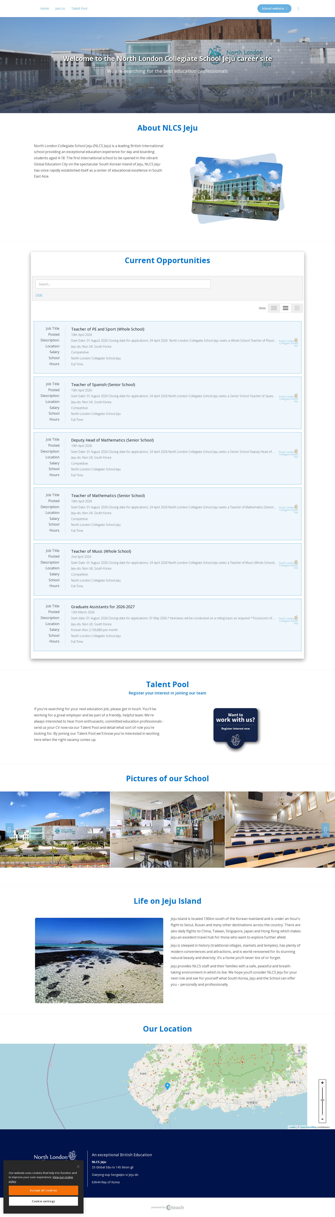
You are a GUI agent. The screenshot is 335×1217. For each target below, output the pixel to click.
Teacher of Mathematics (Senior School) (108, 495)
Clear (39, 295)
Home (44, 8)
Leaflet (292, 1127)
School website (274, 8)
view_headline (297, 308)
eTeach (167, 1207)
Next (325, 830)
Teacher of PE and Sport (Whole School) (107, 329)
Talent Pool (79, 8)
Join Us (60, 8)
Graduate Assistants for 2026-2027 (103, 606)
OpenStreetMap (308, 1127)
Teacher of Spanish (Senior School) (103, 384)
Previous (9, 830)
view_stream (285, 308)
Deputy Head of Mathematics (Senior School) (112, 440)
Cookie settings (43, 1201)
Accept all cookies (43, 1190)
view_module (274, 308)
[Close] (78, 1166)
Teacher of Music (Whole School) (101, 551)
